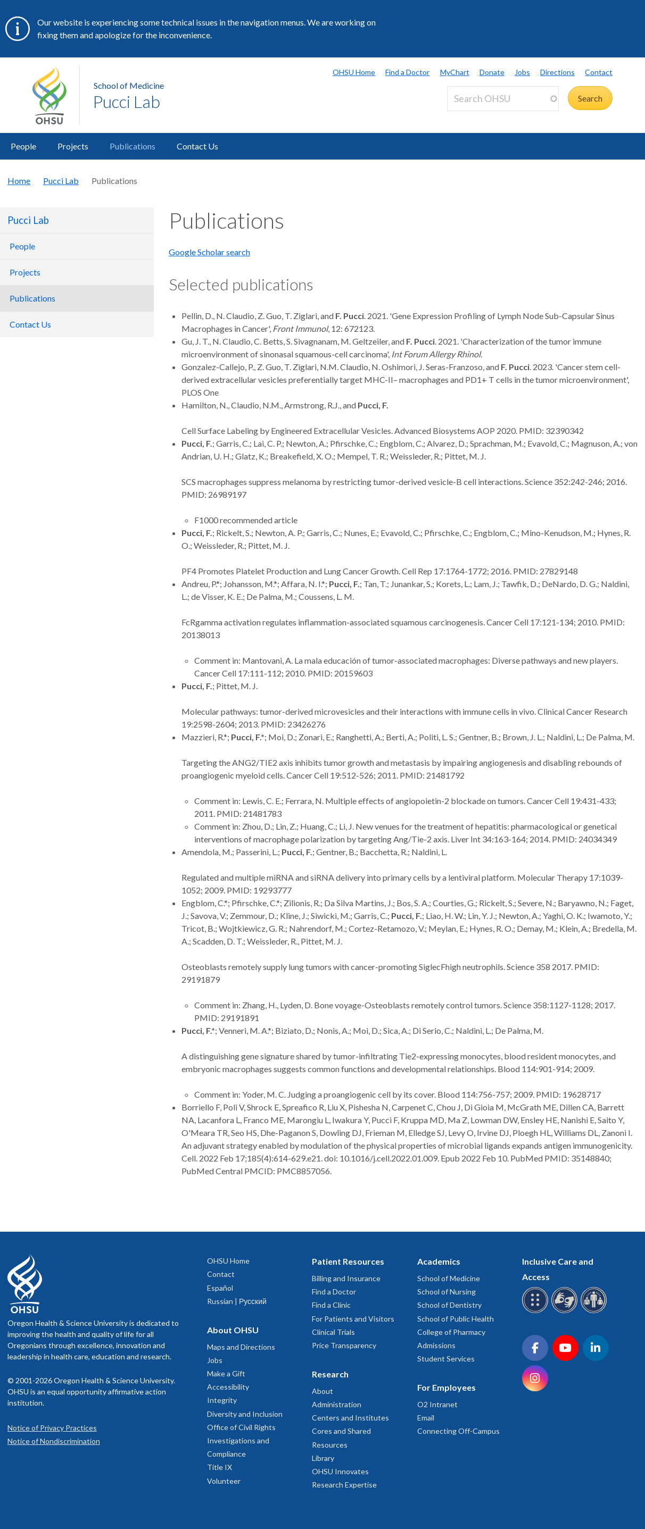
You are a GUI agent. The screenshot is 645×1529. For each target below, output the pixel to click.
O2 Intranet (437, 1404)
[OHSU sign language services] (566, 1311)
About (322, 1391)
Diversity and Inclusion (245, 1413)
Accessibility (228, 1386)
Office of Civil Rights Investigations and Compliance (241, 1440)
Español (220, 1287)
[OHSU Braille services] (536, 1311)
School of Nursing (446, 1291)
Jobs (522, 72)
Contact (599, 72)
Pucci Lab (126, 101)
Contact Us (197, 146)
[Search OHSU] (503, 98)
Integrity (222, 1400)
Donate (492, 72)
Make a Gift (226, 1373)
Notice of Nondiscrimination (53, 1441)
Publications (132, 146)
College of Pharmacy (451, 1331)
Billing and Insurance (346, 1278)
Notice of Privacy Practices (52, 1427)
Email (425, 1417)
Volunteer (224, 1480)
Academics (438, 1261)
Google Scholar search (209, 252)
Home (18, 181)
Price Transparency (344, 1345)
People (23, 146)
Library (323, 1458)
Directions (557, 72)
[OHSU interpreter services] (595, 1311)
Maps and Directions (241, 1346)
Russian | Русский (237, 1301)
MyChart (454, 72)
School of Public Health (455, 1318)
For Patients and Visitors (353, 1318)
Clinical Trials (333, 1331)
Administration (336, 1404)
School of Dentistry (449, 1304)
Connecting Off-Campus (458, 1430)
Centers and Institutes (350, 1417)
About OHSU (233, 1330)
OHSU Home (354, 72)
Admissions (436, 1345)
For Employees (446, 1387)
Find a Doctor (407, 72)
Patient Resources (348, 1261)
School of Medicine (129, 85)
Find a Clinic (331, 1304)
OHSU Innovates (340, 1471)
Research (330, 1374)
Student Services (446, 1358)
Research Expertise (344, 1484)
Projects (72, 146)
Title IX (219, 1467)
